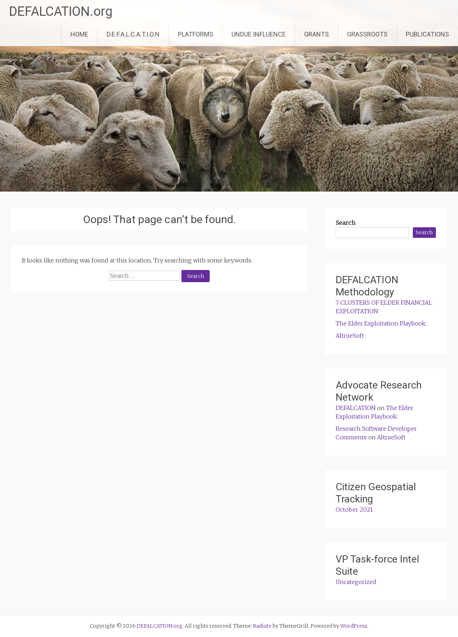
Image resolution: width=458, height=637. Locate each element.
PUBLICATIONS (427, 34)
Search (345, 222)
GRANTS (316, 34)
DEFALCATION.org (60, 11)
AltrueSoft (350, 335)
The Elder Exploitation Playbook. (381, 323)
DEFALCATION (356, 407)
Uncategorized (356, 581)
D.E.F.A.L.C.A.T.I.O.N (133, 34)
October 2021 (354, 509)
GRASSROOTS (367, 34)
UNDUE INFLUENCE (259, 34)
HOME (79, 34)
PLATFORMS (195, 34)
